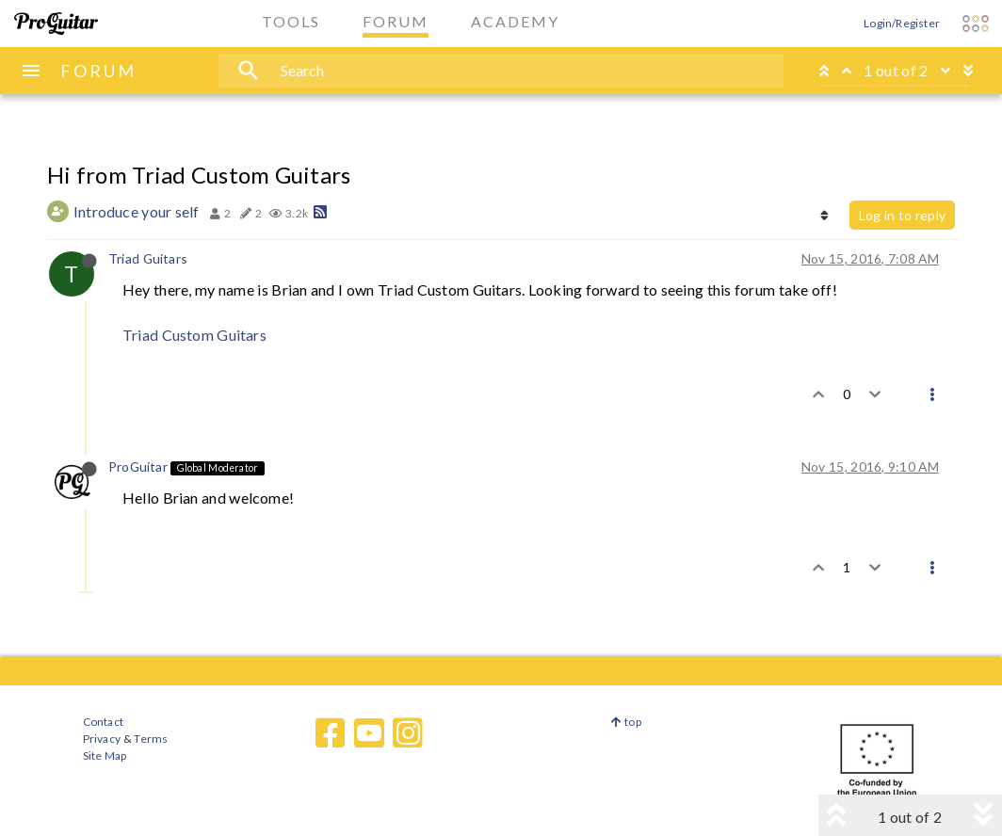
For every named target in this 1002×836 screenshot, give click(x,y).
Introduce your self (136, 211)
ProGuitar (138, 466)
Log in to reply (902, 215)
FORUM (98, 70)
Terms (150, 739)
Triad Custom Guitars (194, 335)
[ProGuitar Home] (56, 23)
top (625, 722)
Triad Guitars (147, 258)
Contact (103, 722)
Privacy (102, 739)
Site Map (105, 755)
